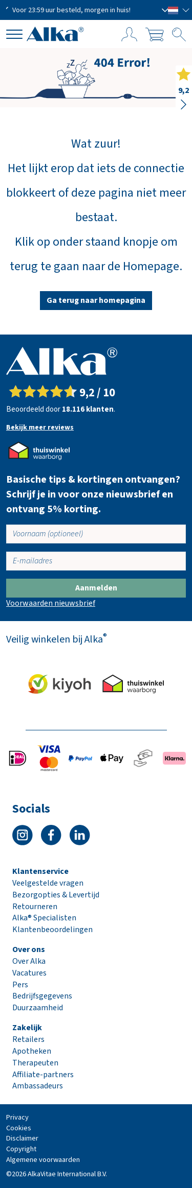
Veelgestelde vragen (47, 883)
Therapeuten (35, 1062)
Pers (20, 984)
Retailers (28, 1039)
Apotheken (31, 1051)
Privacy (17, 1117)
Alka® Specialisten (44, 917)
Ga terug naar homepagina (96, 300)
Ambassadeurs (37, 1085)
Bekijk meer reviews (40, 427)
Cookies (18, 1128)
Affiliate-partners (43, 1074)
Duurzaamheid (37, 1007)
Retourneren (34, 906)
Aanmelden (96, 587)
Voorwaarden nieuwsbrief (50, 603)
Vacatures (29, 973)
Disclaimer (22, 1138)
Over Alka (29, 961)
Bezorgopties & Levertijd (55, 894)
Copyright (21, 1149)
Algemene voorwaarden (43, 1159)
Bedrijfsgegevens (42, 996)
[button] (179, 9)
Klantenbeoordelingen (52, 929)
